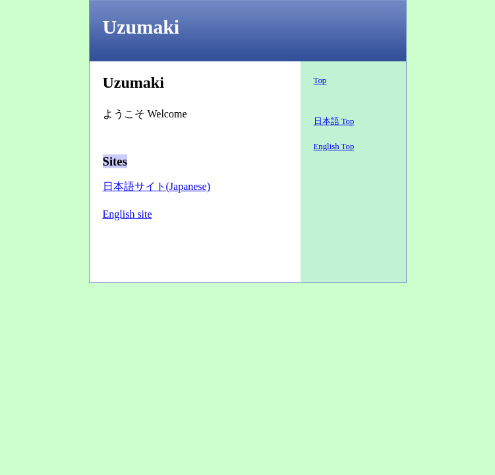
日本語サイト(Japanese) (157, 186)
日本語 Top (334, 121)
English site (127, 214)
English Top (334, 146)
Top (320, 80)
